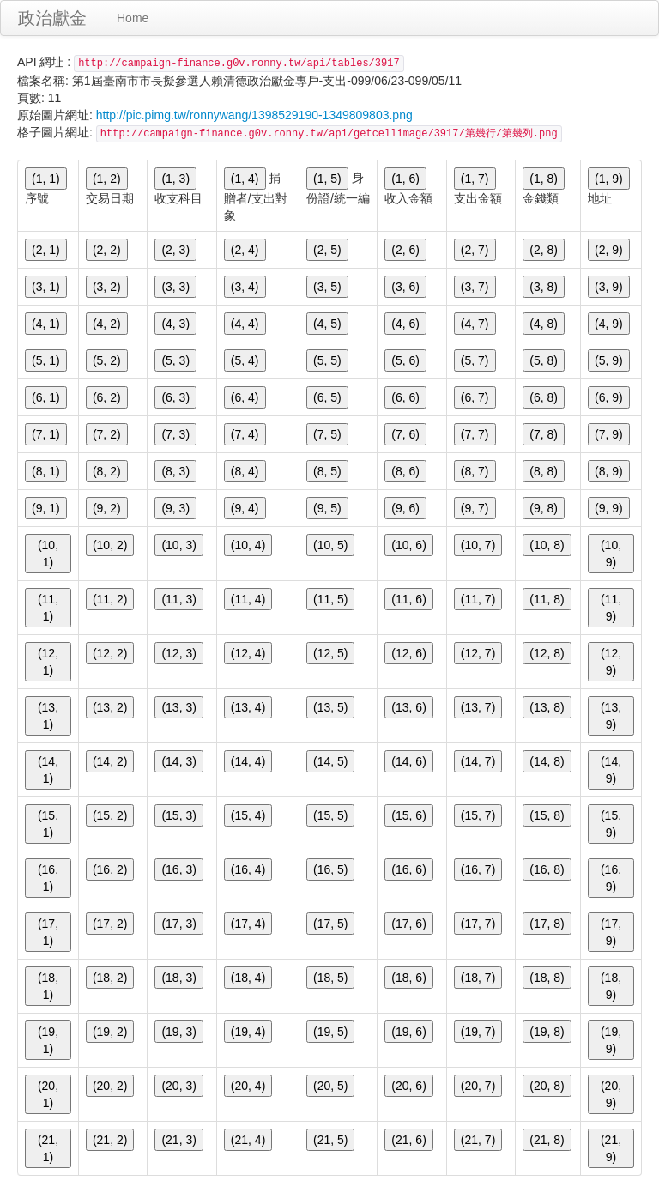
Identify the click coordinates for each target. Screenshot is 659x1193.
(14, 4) (248, 761)
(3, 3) (175, 287)
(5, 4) (245, 360)
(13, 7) (478, 707)
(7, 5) (327, 434)
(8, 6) (405, 471)
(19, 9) (611, 1040)
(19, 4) (248, 1032)
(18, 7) (478, 977)
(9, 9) (609, 508)
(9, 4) (245, 508)
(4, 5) (327, 323)
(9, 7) (475, 508)
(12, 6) (408, 653)
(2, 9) (609, 250)
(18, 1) (48, 986)
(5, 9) (609, 360)
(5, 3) (175, 360)
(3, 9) (609, 287)
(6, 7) (475, 397)
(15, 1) (48, 823)
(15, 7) (478, 815)
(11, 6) (408, 599)
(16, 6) (408, 869)
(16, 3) (178, 869)
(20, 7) (478, 1086)
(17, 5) (330, 923)
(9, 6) (405, 508)
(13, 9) (611, 715)
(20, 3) (178, 1086)
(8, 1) (46, 471)
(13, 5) (330, 707)
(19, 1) (48, 1040)
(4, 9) (609, 323)
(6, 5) (327, 397)
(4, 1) (46, 323)
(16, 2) (110, 869)
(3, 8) (543, 287)
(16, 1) (48, 878)
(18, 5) (330, 977)
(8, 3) (175, 471)
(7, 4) (245, 434)
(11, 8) (546, 599)
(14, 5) (330, 761)
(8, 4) (245, 471)
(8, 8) (543, 471)
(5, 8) (543, 360)
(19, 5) (330, 1032)
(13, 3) (178, 707)
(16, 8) (546, 869)
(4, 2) (107, 323)
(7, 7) (475, 434)
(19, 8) (546, 1032)
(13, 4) (248, 707)
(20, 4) (248, 1086)
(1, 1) (46, 178)
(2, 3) (175, 250)
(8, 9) (609, 471)
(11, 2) (110, 599)
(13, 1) (48, 715)
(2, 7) (475, 250)
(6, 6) (405, 397)
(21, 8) (546, 1140)
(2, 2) (107, 250)
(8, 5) (327, 471)
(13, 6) (408, 707)
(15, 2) (110, 815)
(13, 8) (546, 707)
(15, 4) (248, 815)
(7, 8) (543, 434)
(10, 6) (408, 545)
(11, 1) (48, 607)
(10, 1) (48, 553)
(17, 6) (408, 923)
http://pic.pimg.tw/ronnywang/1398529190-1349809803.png (254, 115)
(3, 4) (245, 287)
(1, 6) (405, 178)
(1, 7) (475, 178)
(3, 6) (405, 287)
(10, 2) (110, 545)
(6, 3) (175, 397)
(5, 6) (405, 360)
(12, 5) (330, 653)
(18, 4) (248, 977)
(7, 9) (609, 434)
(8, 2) (107, 471)
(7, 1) (46, 434)
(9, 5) (327, 508)
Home (132, 18)
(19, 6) (408, 1032)
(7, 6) (405, 434)
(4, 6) (405, 323)
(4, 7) (475, 323)
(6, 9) (609, 397)
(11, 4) (248, 599)
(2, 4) (245, 250)
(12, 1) (48, 661)
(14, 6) (408, 761)
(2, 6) (405, 250)
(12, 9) (611, 661)
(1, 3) (175, 178)
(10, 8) (546, 545)
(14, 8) (546, 761)
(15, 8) (546, 815)
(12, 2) (110, 653)
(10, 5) (330, 545)
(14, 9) (611, 769)
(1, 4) (245, 178)
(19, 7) (478, 1032)
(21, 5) (330, 1140)
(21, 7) (478, 1140)
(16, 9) (611, 878)
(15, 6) (408, 815)
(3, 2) (107, 287)
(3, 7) (475, 287)
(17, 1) (48, 932)
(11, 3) (178, 599)
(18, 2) (110, 977)
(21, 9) (611, 1148)
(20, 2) (110, 1086)
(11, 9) (611, 607)
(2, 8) (543, 250)
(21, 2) (110, 1140)
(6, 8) (543, 397)
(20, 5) (330, 1086)
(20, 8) (546, 1086)
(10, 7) (478, 545)
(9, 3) (175, 508)
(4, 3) (175, 323)
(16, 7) (478, 869)
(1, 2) (107, 178)
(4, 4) (245, 323)
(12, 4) (248, 653)
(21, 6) (408, 1140)
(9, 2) (107, 508)
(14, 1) (48, 769)
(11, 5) (330, 599)
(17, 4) (248, 923)
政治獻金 (52, 18)
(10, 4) (248, 545)
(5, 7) (475, 360)
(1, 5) (327, 178)
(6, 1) (46, 397)
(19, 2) (110, 1032)
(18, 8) (546, 977)
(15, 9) (611, 823)
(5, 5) (327, 360)
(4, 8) (543, 323)
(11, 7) (478, 599)
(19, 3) (178, 1032)
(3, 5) (327, 287)
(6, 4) (245, 397)
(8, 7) (475, 471)
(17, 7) (478, 923)
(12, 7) (478, 653)
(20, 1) (48, 1094)
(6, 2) (107, 397)
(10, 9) (611, 553)
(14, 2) (110, 761)
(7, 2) (107, 434)
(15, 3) (178, 815)
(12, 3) (178, 653)
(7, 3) (175, 434)
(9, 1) (46, 508)
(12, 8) (546, 653)
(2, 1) (46, 250)
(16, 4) (248, 869)
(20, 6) (408, 1086)
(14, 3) (178, 761)
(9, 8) (543, 508)
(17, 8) (546, 923)
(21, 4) (248, 1140)
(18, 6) (408, 977)
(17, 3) (178, 923)
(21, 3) (178, 1140)
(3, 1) (46, 287)
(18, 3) (178, 977)
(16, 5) (330, 869)
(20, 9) (611, 1094)
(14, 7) (478, 761)
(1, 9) (609, 178)
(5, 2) (107, 360)
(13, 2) (110, 707)
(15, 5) (330, 815)
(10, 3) (178, 545)
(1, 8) (543, 178)
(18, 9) (611, 986)
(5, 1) (46, 360)
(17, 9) (611, 932)
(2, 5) (327, 250)
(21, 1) (48, 1148)
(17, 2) (110, 923)
